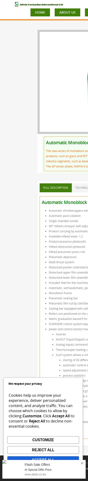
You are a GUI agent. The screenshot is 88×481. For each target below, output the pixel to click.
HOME (40, 12)
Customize (43, 440)
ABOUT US (67, 12)
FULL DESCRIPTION (55, 188)
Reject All (43, 450)
